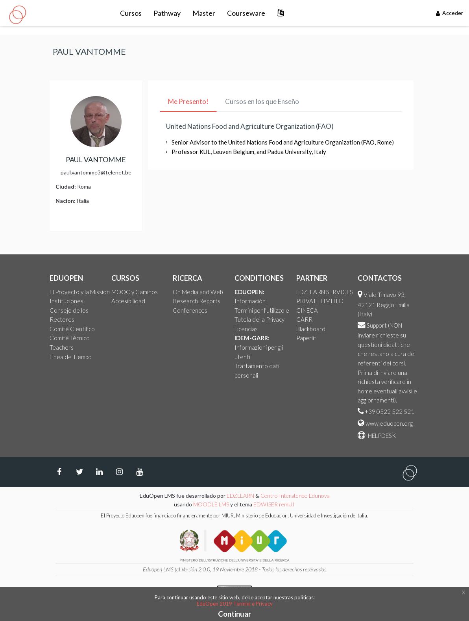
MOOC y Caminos (134, 291)
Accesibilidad (128, 300)
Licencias (246, 328)
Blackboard (310, 328)
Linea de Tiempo (71, 356)
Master (203, 13)
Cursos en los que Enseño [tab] (262, 101)
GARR (304, 319)
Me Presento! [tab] (188, 101)
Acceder (449, 12)
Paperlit (306, 337)
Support (377, 325)
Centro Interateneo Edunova (295, 495)
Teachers (62, 347)
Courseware (246, 13)
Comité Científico (72, 328)
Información (250, 300)
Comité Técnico (70, 337)
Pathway (167, 13)
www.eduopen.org (389, 423)
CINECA (307, 310)
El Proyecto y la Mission (80, 291)
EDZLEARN (240, 495)
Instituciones (66, 300)
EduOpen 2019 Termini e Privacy (235, 604)
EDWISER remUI (274, 504)
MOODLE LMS (211, 504)
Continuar (234, 613)
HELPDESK (381, 435)
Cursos (131, 13)
